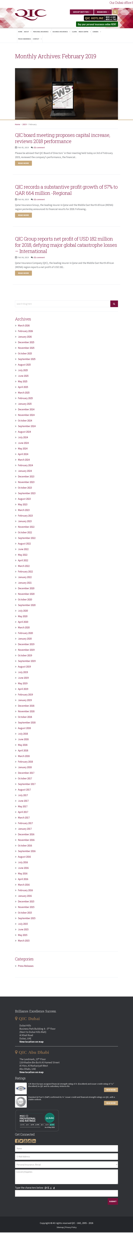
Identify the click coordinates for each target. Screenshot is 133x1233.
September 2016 (26, 851)
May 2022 (22, 555)
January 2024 (25, 471)
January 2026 (25, 337)
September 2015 (26, 918)
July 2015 (23, 924)
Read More (111, 1090)
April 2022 (23, 561)
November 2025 (26, 348)
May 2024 (22, 449)
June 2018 (23, 740)
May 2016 (22, 874)
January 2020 (25, 639)
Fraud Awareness (24, 39)
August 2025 (24, 365)
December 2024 (26, 410)
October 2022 (25, 533)
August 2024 (24, 432)
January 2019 (25, 700)
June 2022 (23, 549)
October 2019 (25, 656)
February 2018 (25, 762)
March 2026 (24, 326)
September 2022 (26, 538)
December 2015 (26, 902)
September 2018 (26, 723)
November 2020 (26, 594)
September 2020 (26, 605)
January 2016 (25, 896)
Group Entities (81, 12)
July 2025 (23, 370)
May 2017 (22, 807)
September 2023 (26, 493)
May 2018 (22, 745)
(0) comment (39, 148)
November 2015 (26, 907)
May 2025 (22, 382)
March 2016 (24, 885)
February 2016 (25, 890)
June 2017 (23, 801)
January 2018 (25, 767)
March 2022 (24, 566)
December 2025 (26, 342)
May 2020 (22, 616)
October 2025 (25, 354)
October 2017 (25, 779)
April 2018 (23, 751)
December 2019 (26, 644)
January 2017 (25, 829)
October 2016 (25, 846)
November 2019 (26, 650)
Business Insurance (61, 32)
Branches (103, 12)
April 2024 (23, 454)
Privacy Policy (71, 1228)
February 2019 (25, 695)
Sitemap (60, 1228)
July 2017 (23, 795)
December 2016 (26, 835)
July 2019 (23, 672)
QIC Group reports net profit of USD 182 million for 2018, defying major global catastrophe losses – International (62, 245)
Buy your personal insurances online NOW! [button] (94, 24)
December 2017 (26, 773)
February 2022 (25, 572)
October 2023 (25, 488)
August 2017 (24, 790)
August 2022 (24, 544)
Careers (97, 32)
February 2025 (25, 398)
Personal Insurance (42, 32)
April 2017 (23, 812)
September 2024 (26, 426)
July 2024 (23, 438)
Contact (37, 39)
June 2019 (23, 678)
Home (20, 32)
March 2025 (24, 393)
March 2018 (24, 756)
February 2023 (25, 516)
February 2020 (25, 633)
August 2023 (24, 499)
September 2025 (26, 359)
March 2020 (24, 628)
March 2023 (24, 510)
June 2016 (23, 868)
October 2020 (25, 600)
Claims (74, 32)
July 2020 (23, 611)
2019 (24, 125)
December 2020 (26, 589)
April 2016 (23, 879)
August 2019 (24, 667)
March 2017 (24, 818)
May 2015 (22, 935)
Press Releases (26, 966)
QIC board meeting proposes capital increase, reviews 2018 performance (59, 138)
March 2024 (24, 460)
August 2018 (24, 728)
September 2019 (26, 661)
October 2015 (25, 913)
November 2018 (26, 712)
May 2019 (22, 684)
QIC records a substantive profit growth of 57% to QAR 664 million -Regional (66, 190)
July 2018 (23, 734)
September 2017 (26, 784)
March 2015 (24, 941)
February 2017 (25, 823)
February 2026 (25, 331)
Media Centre (85, 32)
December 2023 (26, 477)
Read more (23, 164)
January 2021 (25, 583)
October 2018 (25, 717)
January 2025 (25, 404)
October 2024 (25, 421)
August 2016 (24, 857)
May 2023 (22, 505)
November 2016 (26, 840)
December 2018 (26, 706)
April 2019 (23, 689)
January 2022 (25, 577)
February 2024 (25, 466)
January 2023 (25, 521)
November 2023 (26, 482)
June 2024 (23, 443)
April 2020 (23, 622)
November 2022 (26, 527)
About (27, 32)
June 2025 (23, 376)
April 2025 (23, 387)
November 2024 (26, 415)
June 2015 (23, 930)
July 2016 (23, 863)
